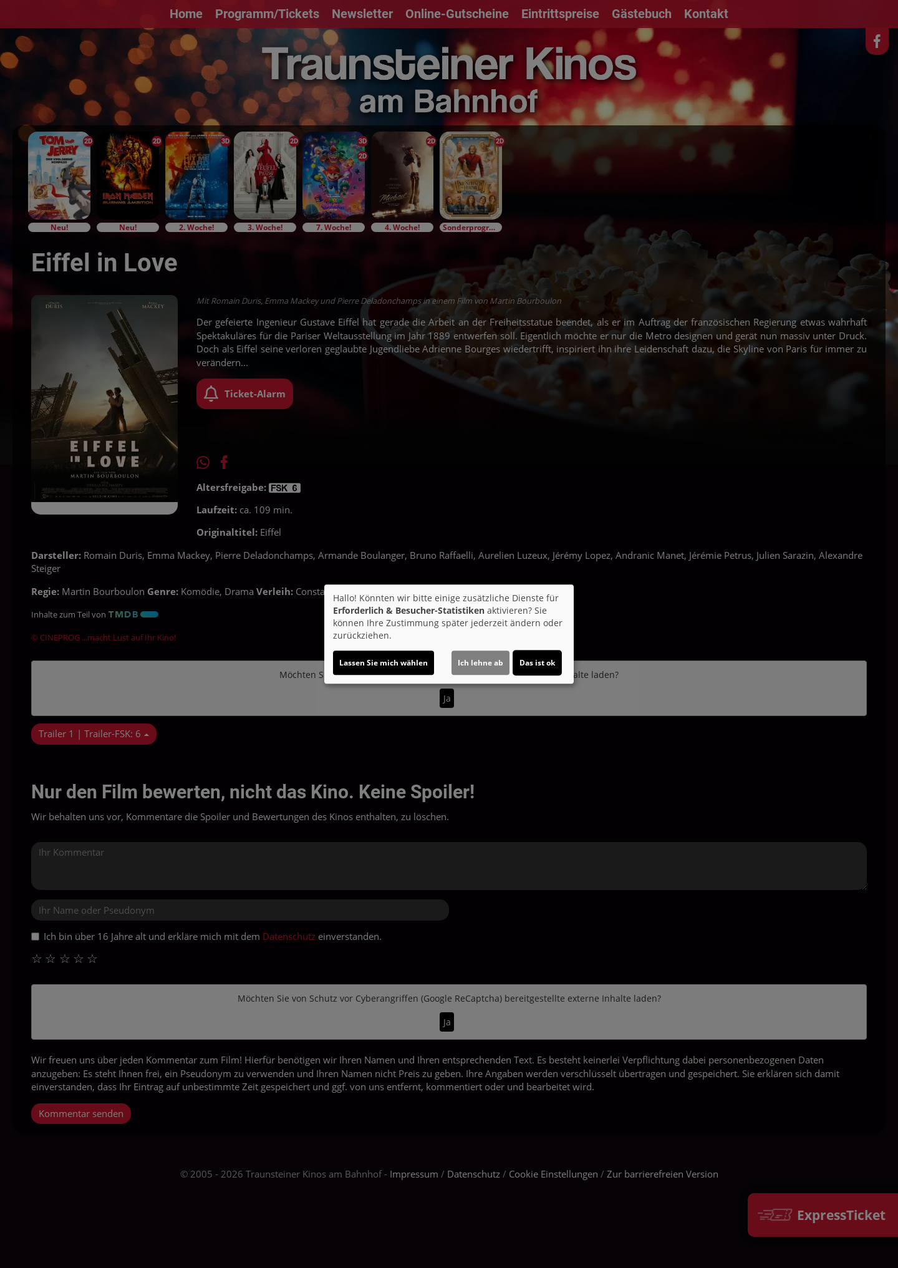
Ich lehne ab (480, 662)
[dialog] (449, 634)
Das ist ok (537, 662)
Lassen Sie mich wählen (383, 662)
